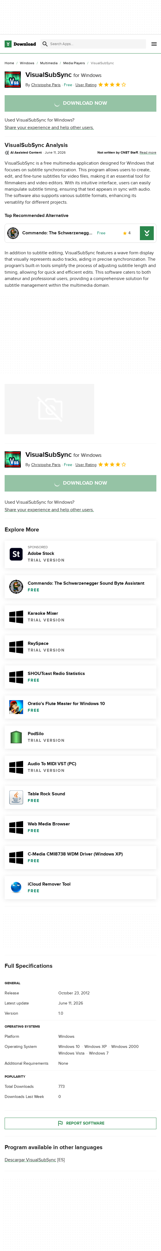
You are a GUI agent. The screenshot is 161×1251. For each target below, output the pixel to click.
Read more (148, 152)
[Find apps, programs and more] (93, 44)
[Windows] (27, 63)
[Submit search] (45, 44)
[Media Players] (74, 63)
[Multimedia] (49, 63)
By (43, 84)
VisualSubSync (63, 75)
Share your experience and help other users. (49, 127)
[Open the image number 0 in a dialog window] (49, 409)
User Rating (101, 84)
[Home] (9, 63)
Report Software (80, 1123)
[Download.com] (20, 44)
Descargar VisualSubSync (30, 1160)
